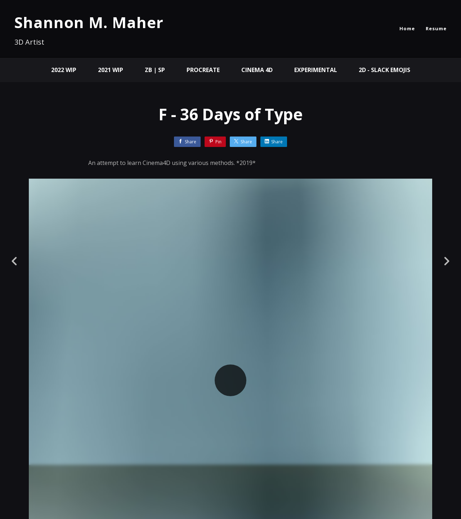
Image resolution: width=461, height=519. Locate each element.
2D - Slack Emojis (384, 70)
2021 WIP (110, 70)
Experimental (315, 70)
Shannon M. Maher (89, 22)
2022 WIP (63, 70)
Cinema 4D (257, 70)
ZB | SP (155, 70)
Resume (436, 28)
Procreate (203, 70)
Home (407, 28)
